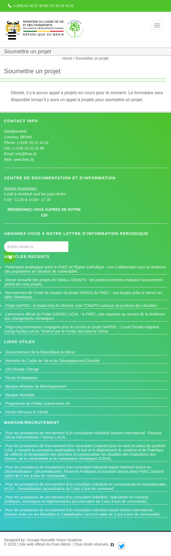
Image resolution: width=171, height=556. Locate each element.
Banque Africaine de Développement (35, 386)
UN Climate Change (22, 369)
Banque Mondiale (20, 395)
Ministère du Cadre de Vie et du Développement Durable (52, 361)
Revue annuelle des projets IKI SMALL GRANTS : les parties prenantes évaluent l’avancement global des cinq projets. (84, 282)
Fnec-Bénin (61, 544)
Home (67, 58)
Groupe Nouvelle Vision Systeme (54, 540)
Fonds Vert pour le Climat (26, 412)
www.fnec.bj (24, 159)
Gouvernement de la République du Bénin (40, 352)
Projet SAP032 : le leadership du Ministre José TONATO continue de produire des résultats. (81, 305)
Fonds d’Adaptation (21, 378)
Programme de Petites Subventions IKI (37, 403)
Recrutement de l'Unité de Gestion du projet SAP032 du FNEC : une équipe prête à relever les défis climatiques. (83, 295)
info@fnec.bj (26, 154)
